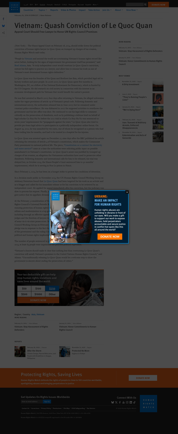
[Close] (127, 192)
